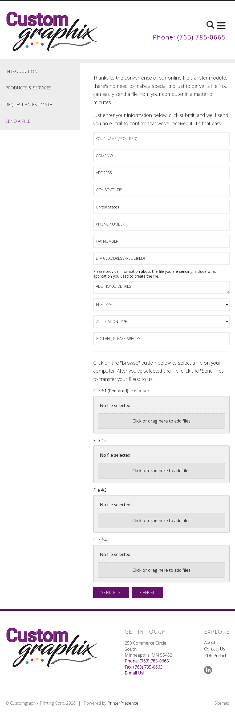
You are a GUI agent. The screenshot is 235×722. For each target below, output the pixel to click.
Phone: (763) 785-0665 (189, 37)
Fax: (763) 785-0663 (144, 667)
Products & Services (28, 88)
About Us (213, 642)
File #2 (100, 440)
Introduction (21, 71)
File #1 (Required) (111, 391)
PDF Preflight (216, 655)
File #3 (100, 490)
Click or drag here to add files (161, 421)
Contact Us (214, 649)
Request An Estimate (28, 105)
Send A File (17, 121)
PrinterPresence (122, 703)
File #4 (100, 540)
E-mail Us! (134, 673)
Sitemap (222, 703)
